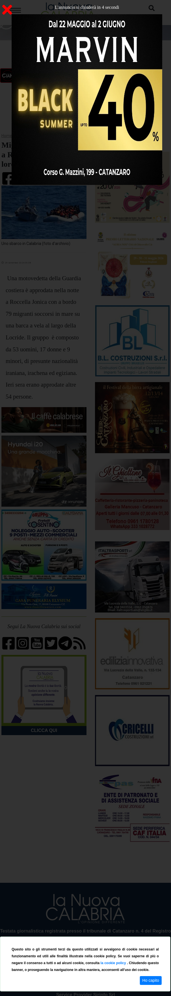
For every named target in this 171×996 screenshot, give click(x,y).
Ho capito (150, 980)
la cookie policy (113, 963)
